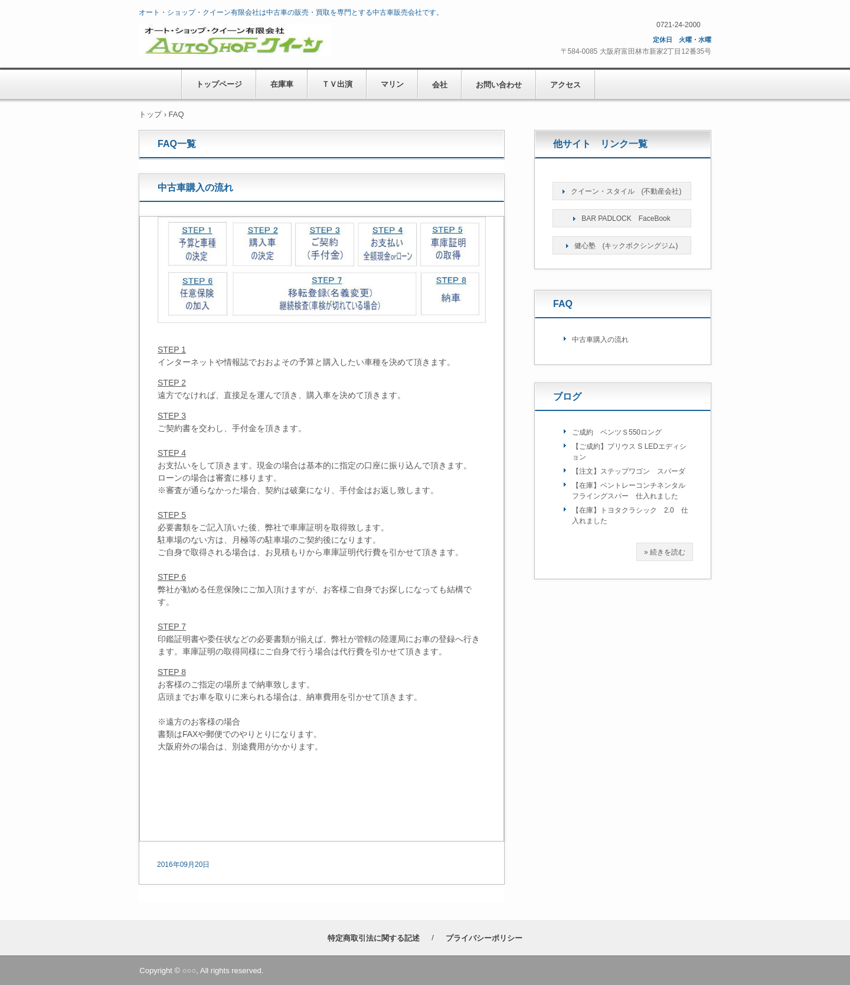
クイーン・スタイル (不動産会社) (626, 191)
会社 (439, 84)
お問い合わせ (499, 84)
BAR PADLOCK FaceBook (626, 218)
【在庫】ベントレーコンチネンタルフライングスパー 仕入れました (628, 490)
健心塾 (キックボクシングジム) (626, 246)
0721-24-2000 (678, 25)
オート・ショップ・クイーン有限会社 (317, 40)
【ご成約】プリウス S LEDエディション (629, 451)
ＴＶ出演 (337, 84)
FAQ (563, 304)
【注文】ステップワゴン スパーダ (628, 471)
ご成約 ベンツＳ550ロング (617, 432)
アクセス (565, 84)
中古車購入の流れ (195, 187)
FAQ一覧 (177, 144)
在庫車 (281, 84)
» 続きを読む (664, 552)
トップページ (219, 84)
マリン (392, 84)
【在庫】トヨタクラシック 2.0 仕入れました (630, 515)
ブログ (567, 397)
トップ (150, 114)
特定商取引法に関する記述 (374, 938)
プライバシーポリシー (484, 938)
